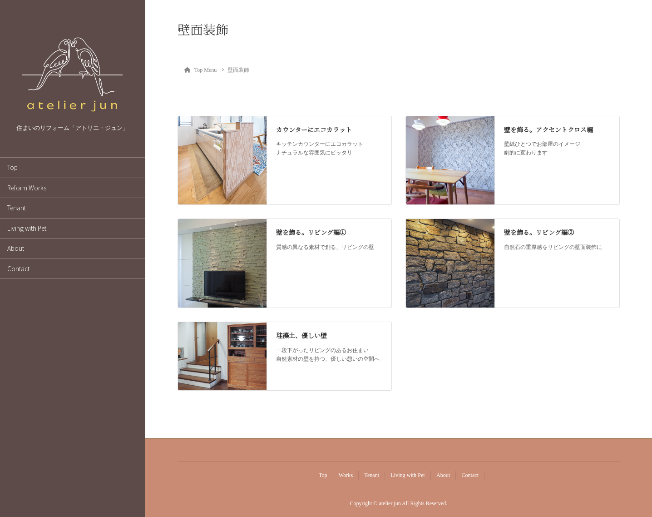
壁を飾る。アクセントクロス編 (548, 129)
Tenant (16, 207)
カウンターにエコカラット (314, 129)
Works (346, 475)
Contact (18, 268)
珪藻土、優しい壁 (301, 335)
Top (12, 167)
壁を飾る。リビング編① (311, 232)
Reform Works (26, 187)
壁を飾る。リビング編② (539, 232)
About (15, 248)
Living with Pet (26, 228)
